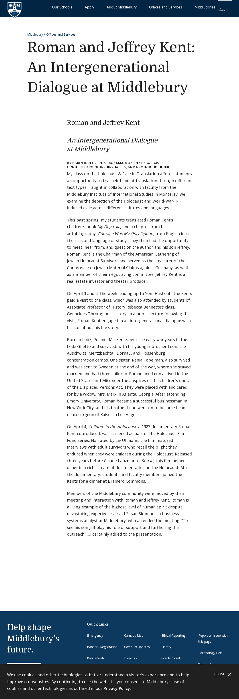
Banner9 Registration (102, 644)
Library (166, 644)
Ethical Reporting (173, 632)
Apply (119, 7)
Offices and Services (173, 7)
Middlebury (35, 31)
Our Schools (101, 7)
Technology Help (210, 650)
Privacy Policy (116, 688)
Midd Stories (203, 7)
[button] (224, 7)
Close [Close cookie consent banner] (223, 674)
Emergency (95, 632)
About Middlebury (141, 7)
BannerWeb (95, 655)
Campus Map (133, 632)
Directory (131, 655)
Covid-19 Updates (137, 644)
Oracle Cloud (170, 655)
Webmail (204, 661)
